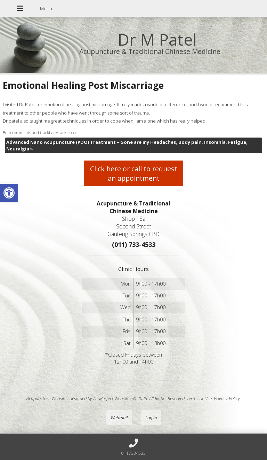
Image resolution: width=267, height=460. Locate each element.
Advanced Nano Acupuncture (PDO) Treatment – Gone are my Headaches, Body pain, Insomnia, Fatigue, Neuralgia (127, 145)
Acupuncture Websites (47, 398)
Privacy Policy (227, 398)
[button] (9, 193)
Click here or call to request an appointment (133, 173)
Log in (151, 417)
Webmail (119, 417)
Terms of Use (199, 398)
